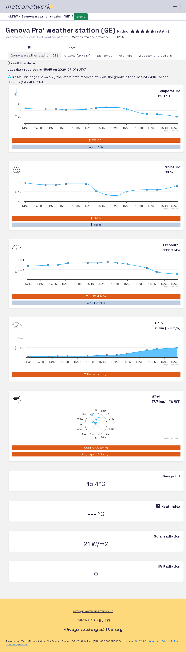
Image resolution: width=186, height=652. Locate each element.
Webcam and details (155, 56)
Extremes (105, 56)
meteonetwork (30, 6)
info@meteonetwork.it (93, 611)
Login (71, 47)
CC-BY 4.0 (119, 37)
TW (107, 620)
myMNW (12, 16)
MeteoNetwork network (90, 37)
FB (99, 620)
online (80, 17)
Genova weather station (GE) (34, 55)
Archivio (125, 56)
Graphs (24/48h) (77, 56)
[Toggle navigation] (175, 6)
